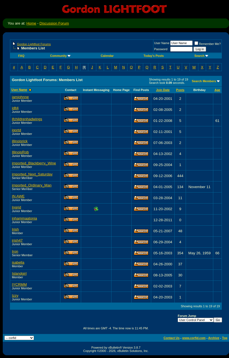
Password (160, 49)
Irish (15, 229)
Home (31, 23)
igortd (16, 130)
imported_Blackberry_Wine (34, 163)
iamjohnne (20, 97)
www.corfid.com (194, 338)
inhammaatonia (24, 218)
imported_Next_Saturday (32, 174)
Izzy (15, 295)
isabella (18, 262)
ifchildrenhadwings (27, 119)
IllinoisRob (20, 152)
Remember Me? (208, 44)
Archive (213, 338)
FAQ (21, 55)
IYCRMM (19, 284)
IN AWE (18, 196)
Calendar (107, 55)
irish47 (17, 240)
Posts (180, 90)
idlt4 (15, 108)
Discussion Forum (54, 23)
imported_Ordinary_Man (32, 185)
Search (201, 55)
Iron (15, 251)
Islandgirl (19, 273)
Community (60, 55)
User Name (162, 43)
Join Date (163, 90)
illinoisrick (20, 141)
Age (217, 90)
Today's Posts (153, 55)
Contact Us (172, 338)
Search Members (204, 81)
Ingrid (16, 207)
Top (224, 338)
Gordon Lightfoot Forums (34, 44)
